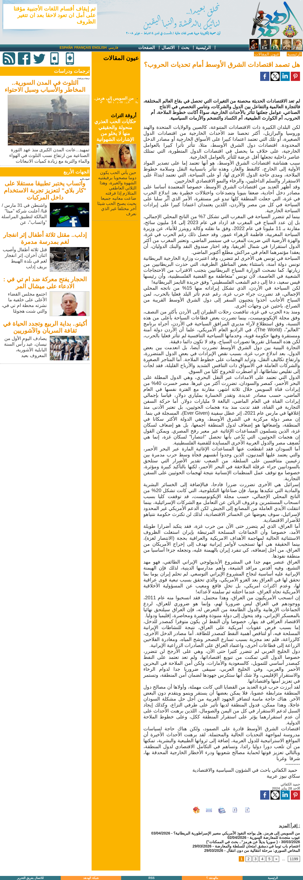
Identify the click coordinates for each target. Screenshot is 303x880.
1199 (294, 859)
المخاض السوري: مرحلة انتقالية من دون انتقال (263, 850)
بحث (188, 47)
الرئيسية (206, 47)
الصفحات (149, 47)
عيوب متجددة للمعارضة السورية (275, 837)
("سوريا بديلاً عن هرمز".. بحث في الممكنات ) (242, 842)
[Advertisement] (45, 403)
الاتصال (171, 47)
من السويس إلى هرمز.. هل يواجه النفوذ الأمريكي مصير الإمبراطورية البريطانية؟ (236, 833)
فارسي (113, 47)
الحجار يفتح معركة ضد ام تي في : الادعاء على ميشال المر (45, 283)
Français (82, 47)
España (66, 47)
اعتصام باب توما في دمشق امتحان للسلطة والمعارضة (257, 846)
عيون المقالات (266, 54)
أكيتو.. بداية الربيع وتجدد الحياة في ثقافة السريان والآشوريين (45, 327)
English (99, 47)
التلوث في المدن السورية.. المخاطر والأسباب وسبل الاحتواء (45, 86)
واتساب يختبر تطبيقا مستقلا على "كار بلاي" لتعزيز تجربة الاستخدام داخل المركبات (45, 190)
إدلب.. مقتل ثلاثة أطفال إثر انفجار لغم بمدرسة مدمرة (45, 238)
